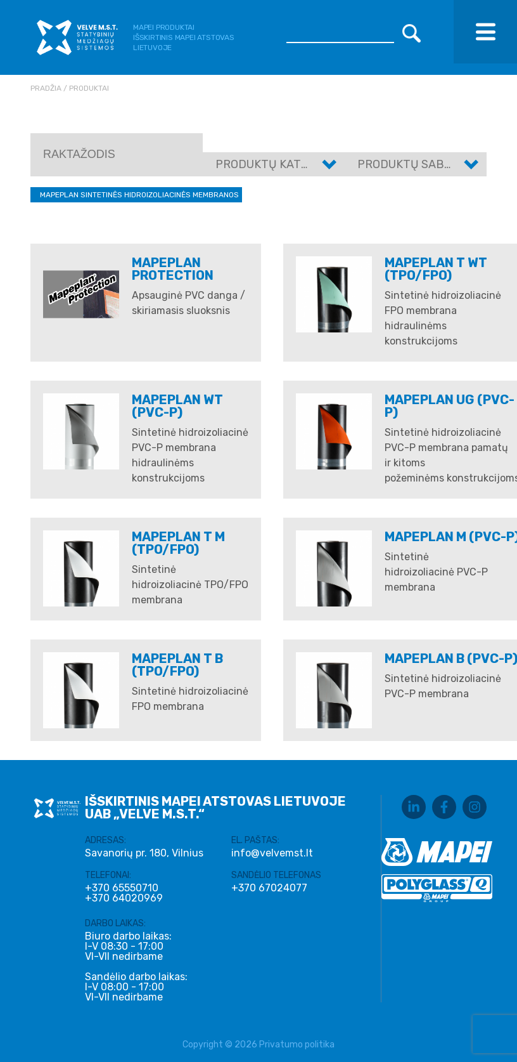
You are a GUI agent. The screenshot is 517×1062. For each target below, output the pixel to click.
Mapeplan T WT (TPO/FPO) (436, 269)
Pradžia (45, 88)
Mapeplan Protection (173, 269)
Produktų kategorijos (285, 164)
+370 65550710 (121, 888)
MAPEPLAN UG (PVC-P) (449, 406)
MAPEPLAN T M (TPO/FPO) (178, 543)
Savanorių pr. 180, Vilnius (144, 853)
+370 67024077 (269, 888)
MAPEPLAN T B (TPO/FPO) (177, 665)
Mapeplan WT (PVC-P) (177, 406)
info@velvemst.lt (272, 853)
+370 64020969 (124, 898)
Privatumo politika (297, 1044)
